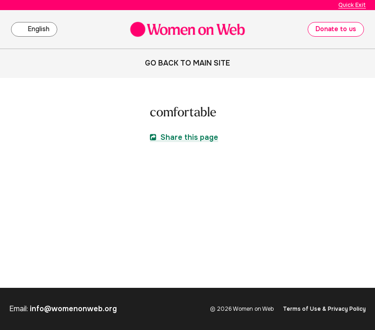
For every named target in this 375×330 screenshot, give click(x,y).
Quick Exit (352, 5)
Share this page (184, 137)
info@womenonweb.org (73, 309)
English (39, 29)
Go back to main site (187, 63)
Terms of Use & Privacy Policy (324, 309)
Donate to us (335, 29)
